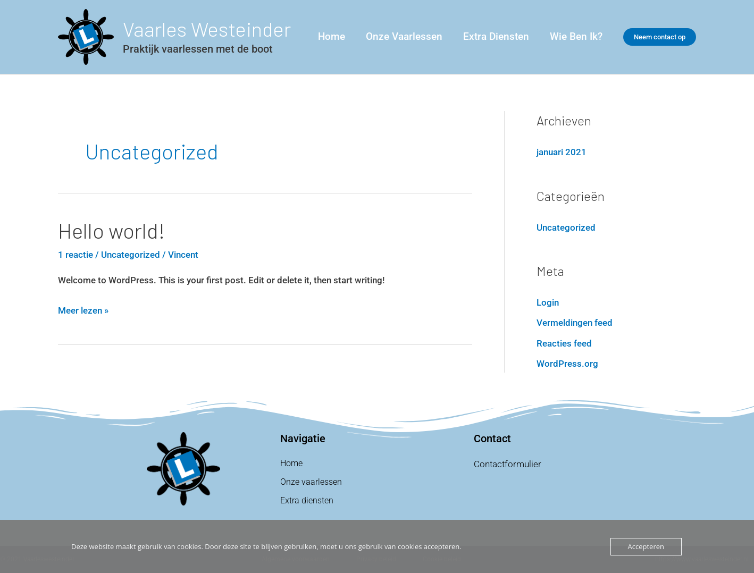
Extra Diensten (497, 36)
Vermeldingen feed (575, 322)
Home (333, 36)
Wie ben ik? (576, 36)
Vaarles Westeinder (207, 28)
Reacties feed (564, 343)
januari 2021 (562, 152)
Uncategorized (130, 254)
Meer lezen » (83, 309)
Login (548, 302)
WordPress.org (567, 363)
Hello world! (111, 230)
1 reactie (75, 254)
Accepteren (646, 546)
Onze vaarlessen (405, 36)
